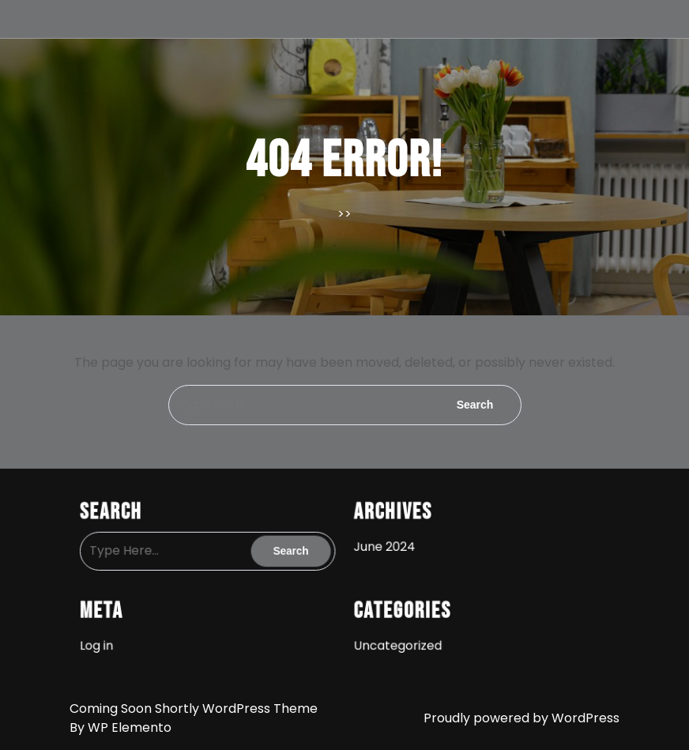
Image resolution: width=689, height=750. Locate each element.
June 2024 (382, 544)
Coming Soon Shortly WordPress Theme (194, 708)
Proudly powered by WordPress (521, 718)
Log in (107, 639)
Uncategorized (395, 639)
